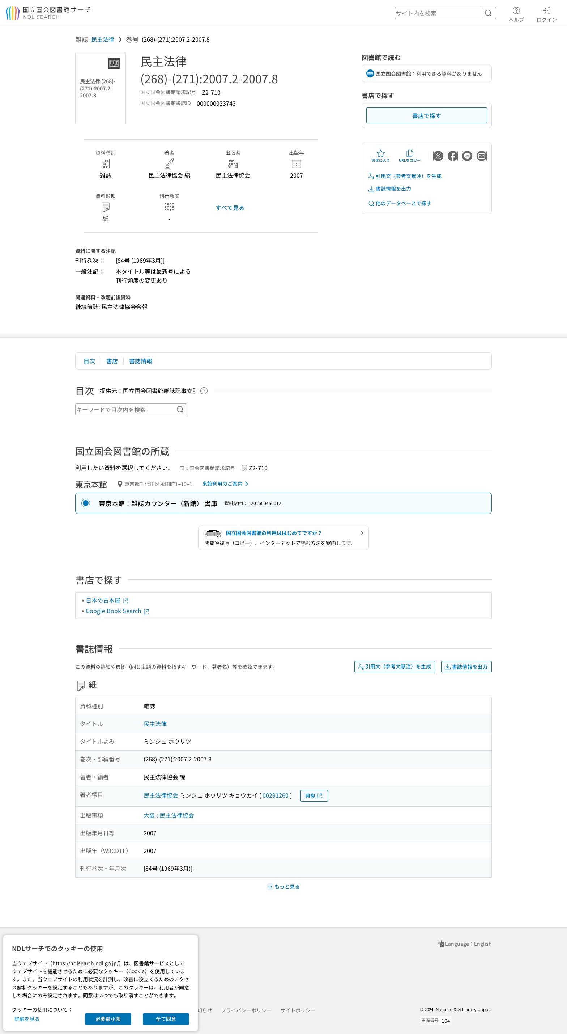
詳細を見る (27, 1018)
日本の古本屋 (107, 600)
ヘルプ (516, 13)
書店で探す (426, 115)
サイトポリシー (298, 1010)
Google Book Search (118, 610)
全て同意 (166, 1018)
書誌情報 (140, 360)
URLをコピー (410, 156)
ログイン (547, 13)
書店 (112, 360)
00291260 (276, 795)
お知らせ (202, 1010)
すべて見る (230, 207)
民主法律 (102, 39)
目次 (89, 360)
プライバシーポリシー (246, 1010)
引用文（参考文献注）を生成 (405, 176)
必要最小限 (108, 1018)
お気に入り (381, 156)
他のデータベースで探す (399, 203)
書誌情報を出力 (389, 189)
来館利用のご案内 (226, 484)
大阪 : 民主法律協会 (169, 815)
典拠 (314, 795)
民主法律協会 (161, 795)
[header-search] (445, 13)
